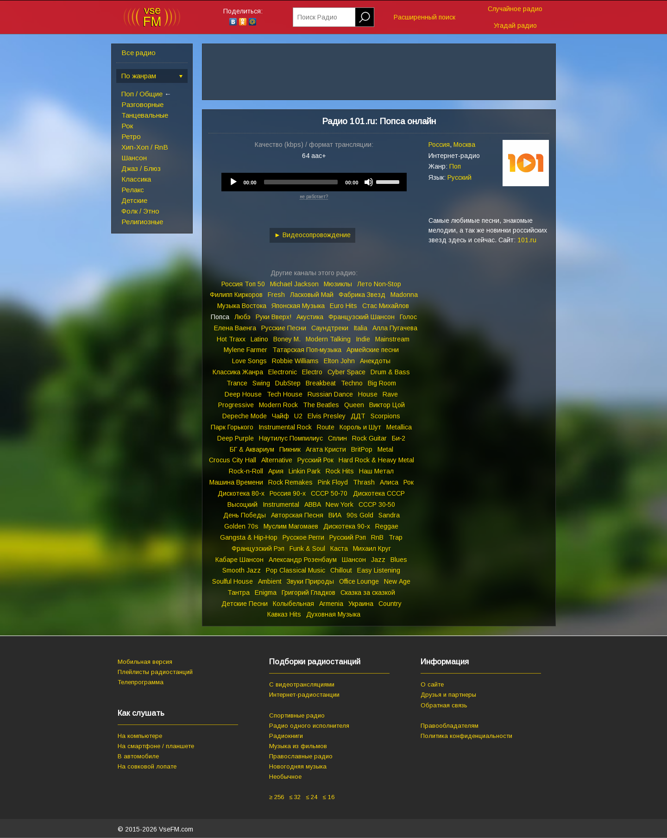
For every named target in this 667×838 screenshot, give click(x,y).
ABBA (312, 504)
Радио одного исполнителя (309, 725)
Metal (385, 449)
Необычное (285, 776)
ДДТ (358, 416)
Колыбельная (293, 603)
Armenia (331, 603)
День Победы (244, 515)
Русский (459, 177)
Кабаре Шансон (239, 559)
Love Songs (249, 361)
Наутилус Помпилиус (291, 438)
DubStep (288, 383)
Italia (360, 328)
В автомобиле (138, 756)
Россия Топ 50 (243, 284)
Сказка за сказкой (367, 592)
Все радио (138, 53)
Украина (360, 603)
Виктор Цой (387, 405)
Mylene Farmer (245, 349)
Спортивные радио (297, 715)
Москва (464, 144)
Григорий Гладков (308, 592)
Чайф (280, 416)
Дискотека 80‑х (241, 493)
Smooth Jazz (241, 570)
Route (325, 427)
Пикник (290, 449)
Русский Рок (315, 460)
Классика (136, 179)
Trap (396, 537)
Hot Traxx (231, 339)
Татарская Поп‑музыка (307, 349)
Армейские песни (372, 349)
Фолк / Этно (140, 211)
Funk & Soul (307, 548)
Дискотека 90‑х (346, 526)
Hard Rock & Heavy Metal (376, 460)
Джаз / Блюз (141, 168)
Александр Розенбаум (303, 559)
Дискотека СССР (379, 493)
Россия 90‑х (288, 493)
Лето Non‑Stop (379, 284)
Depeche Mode (244, 416)
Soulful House (232, 581)
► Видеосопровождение (312, 235)
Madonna (404, 294)
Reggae (386, 526)
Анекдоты (375, 361)
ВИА (334, 515)
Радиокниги (286, 735)
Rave (390, 394)
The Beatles (321, 405)
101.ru (526, 240)
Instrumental (281, 504)
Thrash (364, 482)
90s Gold (359, 515)
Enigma (266, 592)
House (368, 394)
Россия (439, 144)
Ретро (131, 136)
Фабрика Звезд (362, 294)
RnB (377, 537)
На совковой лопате (147, 766)
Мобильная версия (145, 661)
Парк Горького (232, 427)
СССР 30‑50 (377, 504)
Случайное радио (515, 9)
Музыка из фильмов (298, 746)
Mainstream (392, 339)
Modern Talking (328, 339)
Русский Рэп (347, 537)
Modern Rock (278, 405)
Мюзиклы (338, 284)
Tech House (284, 394)
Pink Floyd (333, 482)
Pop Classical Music (295, 570)
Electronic (282, 372)
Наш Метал (376, 471)
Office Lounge (359, 581)
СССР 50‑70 (329, 493)
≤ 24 (311, 797)
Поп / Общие (142, 94)
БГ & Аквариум (252, 449)
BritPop (361, 449)
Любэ (242, 317)
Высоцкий (242, 504)
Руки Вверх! (273, 317)
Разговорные (142, 104)
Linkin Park (305, 471)
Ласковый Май (312, 294)
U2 (298, 416)
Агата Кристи (326, 449)
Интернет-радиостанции (304, 694)
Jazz (378, 559)
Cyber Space (346, 372)
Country (390, 603)
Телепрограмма (141, 682)
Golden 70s (241, 526)
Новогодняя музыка (298, 766)
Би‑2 (399, 438)
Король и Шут (360, 427)
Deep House (243, 394)
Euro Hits (343, 305)
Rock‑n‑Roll (246, 471)
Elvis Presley (327, 416)
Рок (127, 126)
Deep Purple (235, 438)
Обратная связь (444, 705)
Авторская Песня (297, 515)
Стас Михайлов (385, 305)
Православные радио (301, 756)
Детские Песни (244, 603)
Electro (312, 372)
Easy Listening (378, 570)
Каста (339, 548)
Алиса (389, 482)
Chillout (341, 570)
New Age (397, 581)
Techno (352, 383)
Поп (455, 166)
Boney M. (287, 339)
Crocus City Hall (232, 460)
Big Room (382, 383)
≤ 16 (328, 797)
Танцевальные (144, 115)
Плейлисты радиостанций (155, 671)
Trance (237, 383)
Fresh (276, 294)
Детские (134, 200)
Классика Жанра (238, 372)
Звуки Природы (310, 581)
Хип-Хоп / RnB (144, 147)
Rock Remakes (290, 482)
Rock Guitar (369, 438)
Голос (408, 317)
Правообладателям (449, 725)
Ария (275, 471)
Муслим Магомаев (291, 526)
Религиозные (142, 222)
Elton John (339, 361)
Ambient (270, 581)
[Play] (233, 182)
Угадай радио (515, 25)
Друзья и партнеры (448, 694)
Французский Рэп (258, 548)
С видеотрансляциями (301, 684)
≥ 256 (276, 797)
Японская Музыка (298, 305)
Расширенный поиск (424, 17)
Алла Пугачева (394, 328)
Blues (398, 559)
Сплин (337, 438)
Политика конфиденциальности (466, 735)
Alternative (276, 460)
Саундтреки (329, 328)
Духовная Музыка (333, 614)
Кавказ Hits (284, 614)
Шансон (134, 158)
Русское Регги (303, 537)
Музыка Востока (241, 305)
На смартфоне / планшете (156, 746)
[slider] (301, 182)
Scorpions (385, 416)
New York (339, 504)
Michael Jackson (294, 284)
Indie (363, 339)
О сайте (432, 684)
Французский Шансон (361, 317)
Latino (259, 339)
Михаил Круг (372, 548)
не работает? (314, 196)
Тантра (238, 592)
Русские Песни (283, 328)
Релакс (132, 190)
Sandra (389, 515)
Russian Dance (330, 394)
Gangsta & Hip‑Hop (249, 537)
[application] (314, 182)
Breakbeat (321, 383)
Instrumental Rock (285, 427)
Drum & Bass (390, 372)
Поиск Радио (317, 17)
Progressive (236, 405)
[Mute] (368, 182)
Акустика (309, 317)
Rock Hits (340, 471)
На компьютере (140, 735)
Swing (261, 383)
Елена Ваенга (235, 328)
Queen (354, 405)
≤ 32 (295, 797)
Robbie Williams (295, 361)
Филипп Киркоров (236, 294)
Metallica (399, 427)
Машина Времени (236, 482)
